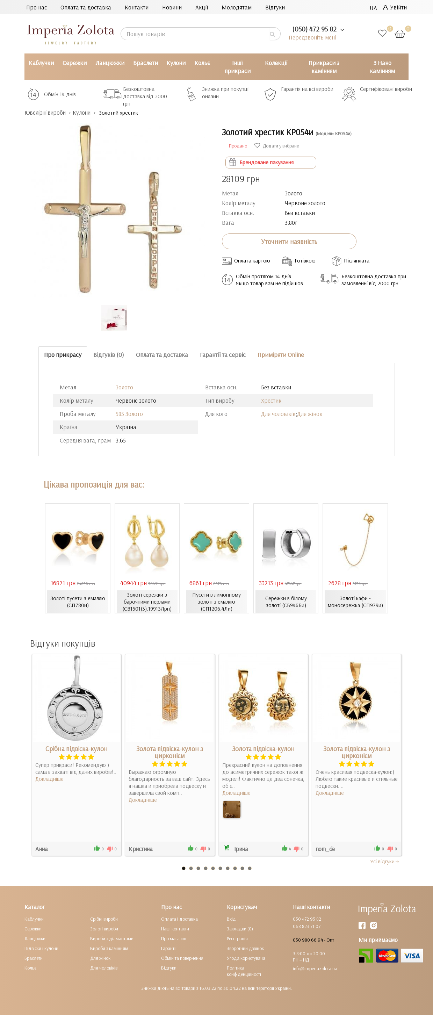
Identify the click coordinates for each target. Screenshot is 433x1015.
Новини (172, 7)
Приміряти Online (281, 355)
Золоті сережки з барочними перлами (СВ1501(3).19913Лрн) (147, 601)
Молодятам (237, 7)
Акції (201, 7)
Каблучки (41, 63)
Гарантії (168, 948)
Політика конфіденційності (244, 971)
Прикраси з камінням (324, 67)
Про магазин (173, 938)
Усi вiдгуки (385, 861)
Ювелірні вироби (46, 112)
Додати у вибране (276, 146)
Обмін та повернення (182, 958)
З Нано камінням (382, 67)
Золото (124, 387)
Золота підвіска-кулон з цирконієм (169, 752)
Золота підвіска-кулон (263, 748)
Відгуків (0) (108, 355)
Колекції (276, 63)
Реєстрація (237, 938)
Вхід (231, 919)
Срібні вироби (104, 919)
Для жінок (309, 413)
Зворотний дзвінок (245, 948)
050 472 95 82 (307, 919)
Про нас (36, 7)
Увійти (395, 7)
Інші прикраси (237, 67)
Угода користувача (246, 958)
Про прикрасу (62, 355)
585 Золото (129, 413)
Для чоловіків (278, 413)
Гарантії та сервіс (223, 355)
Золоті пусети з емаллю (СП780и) (77, 602)
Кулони (176, 63)
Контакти (137, 7)
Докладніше (49, 778)
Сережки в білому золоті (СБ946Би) (286, 602)
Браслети (145, 63)
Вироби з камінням (109, 948)
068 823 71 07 (306, 926)
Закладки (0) (240, 929)
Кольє (202, 63)
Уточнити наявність (289, 241)
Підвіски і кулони (41, 948)
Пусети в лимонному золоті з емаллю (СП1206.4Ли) (216, 601)
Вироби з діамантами (111, 938)
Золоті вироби (104, 929)
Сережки (75, 63)
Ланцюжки (109, 63)
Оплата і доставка (179, 919)
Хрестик (271, 400)
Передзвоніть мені (312, 37)
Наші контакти (175, 929)
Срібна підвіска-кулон (76, 748)
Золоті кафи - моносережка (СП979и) (355, 602)
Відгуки (275, 7)
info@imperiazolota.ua (315, 968)
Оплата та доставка (85, 7)
